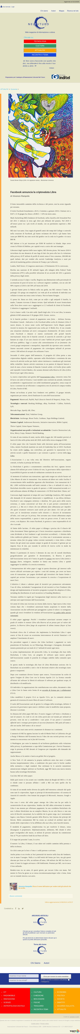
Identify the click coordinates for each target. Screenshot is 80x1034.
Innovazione (9, 999)
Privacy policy (44, 1023)
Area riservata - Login (8, 7)
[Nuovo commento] (16, 896)
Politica (61, 996)
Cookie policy (35, 1023)
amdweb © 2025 (74, 1017)
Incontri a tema (41, 1009)
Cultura (37, 992)
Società (60, 999)
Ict (5, 992)
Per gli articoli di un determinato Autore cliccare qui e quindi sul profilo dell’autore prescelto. (40, 939)
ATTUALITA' (4, 89)
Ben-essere (39, 999)
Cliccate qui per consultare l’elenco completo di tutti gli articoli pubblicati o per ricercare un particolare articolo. (39, 933)
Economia (14, 89)
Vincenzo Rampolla (25, 886)
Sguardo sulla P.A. (66, 1006)
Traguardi (38, 1006)
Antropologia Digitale (14, 1006)
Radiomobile (9, 996)
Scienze (7, 1003)
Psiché (37, 1003)
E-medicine (38, 996)
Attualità (61, 1009)
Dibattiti (61, 1003)
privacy (65, 980)
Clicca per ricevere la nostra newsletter (55, 977)
